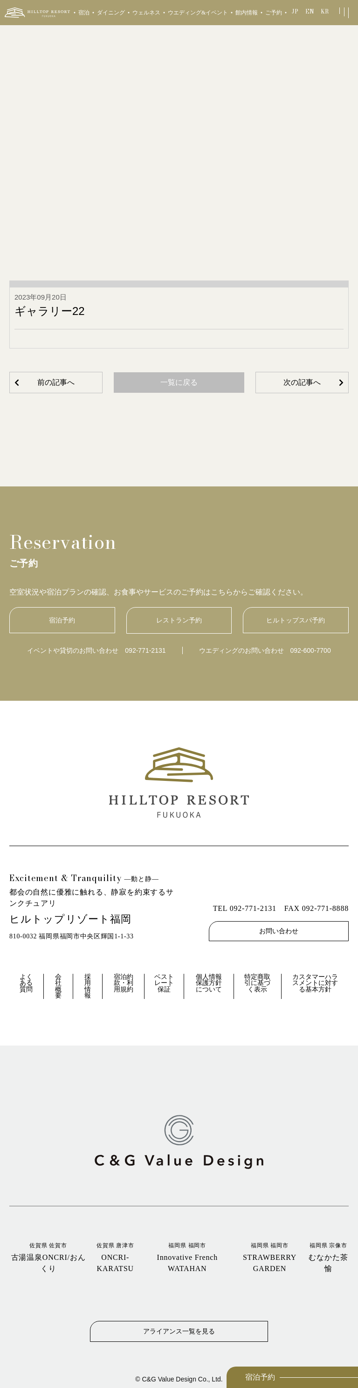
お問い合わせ (278, 931)
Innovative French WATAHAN (187, 1256)
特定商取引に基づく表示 (257, 983)
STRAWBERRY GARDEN (269, 1256)
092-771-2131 (145, 650)
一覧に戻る (179, 382)
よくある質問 (26, 983)
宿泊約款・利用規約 (123, 983)
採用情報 (87, 986)
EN (309, 11)
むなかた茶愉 (328, 1256)
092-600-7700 (310, 650)
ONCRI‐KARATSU (115, 1256)
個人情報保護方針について (209, 983)
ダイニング (111, 12)
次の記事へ (302, 382)
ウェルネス (146, 12)
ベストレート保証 (164, 983)
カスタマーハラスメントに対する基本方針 (315, 983)
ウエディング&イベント (198, 12)
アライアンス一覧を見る (179, 1330)
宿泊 (84, 12)
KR (325, 11)
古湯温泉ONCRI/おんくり (48, 1256)
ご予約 (273, 12)
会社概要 (58, 986)
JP (295, 11)
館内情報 (246, 12)
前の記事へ (56, 382)
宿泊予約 (260, 1377)
